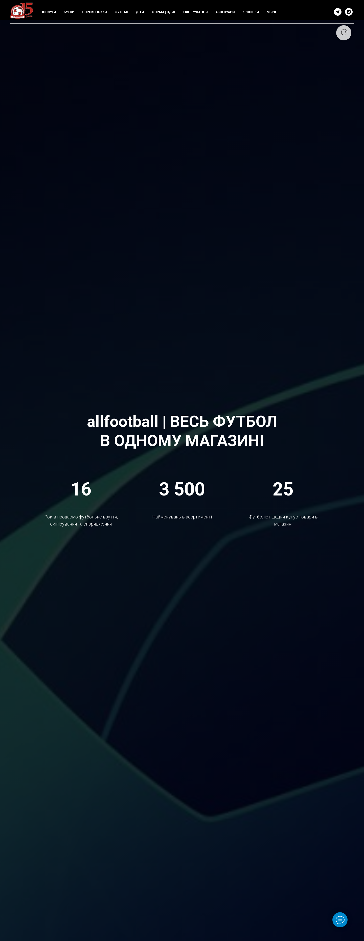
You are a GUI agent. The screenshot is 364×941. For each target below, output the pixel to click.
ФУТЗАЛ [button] (121, 12)
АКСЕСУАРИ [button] (225, 12)
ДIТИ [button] (140, 12)
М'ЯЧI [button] (271, 12)
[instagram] (349, 12)
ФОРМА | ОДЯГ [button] (164, 12)
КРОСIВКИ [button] (250, 12)
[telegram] (338, 12)
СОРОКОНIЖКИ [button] (94, 12)
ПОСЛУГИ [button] (48, 12)
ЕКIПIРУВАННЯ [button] (195, 12)
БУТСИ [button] (69, 12)
